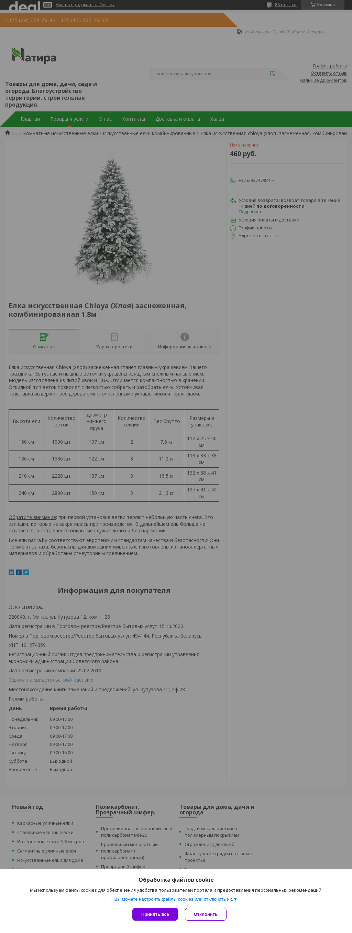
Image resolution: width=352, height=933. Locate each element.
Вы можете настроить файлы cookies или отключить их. (173, 899)
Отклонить (206, 914)
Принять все (155, 914)
